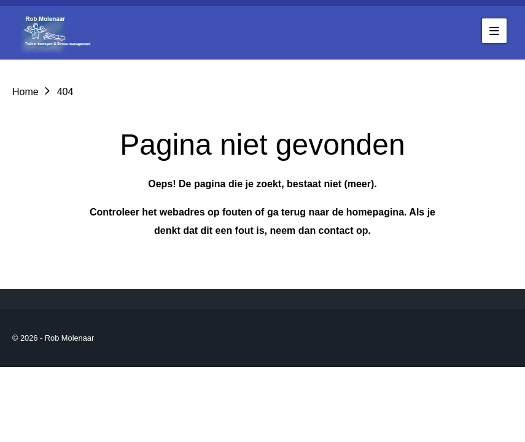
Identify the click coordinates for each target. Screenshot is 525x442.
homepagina (375, 212)
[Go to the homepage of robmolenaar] (58, 32)
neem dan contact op (319, 230)
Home (25, 92)
